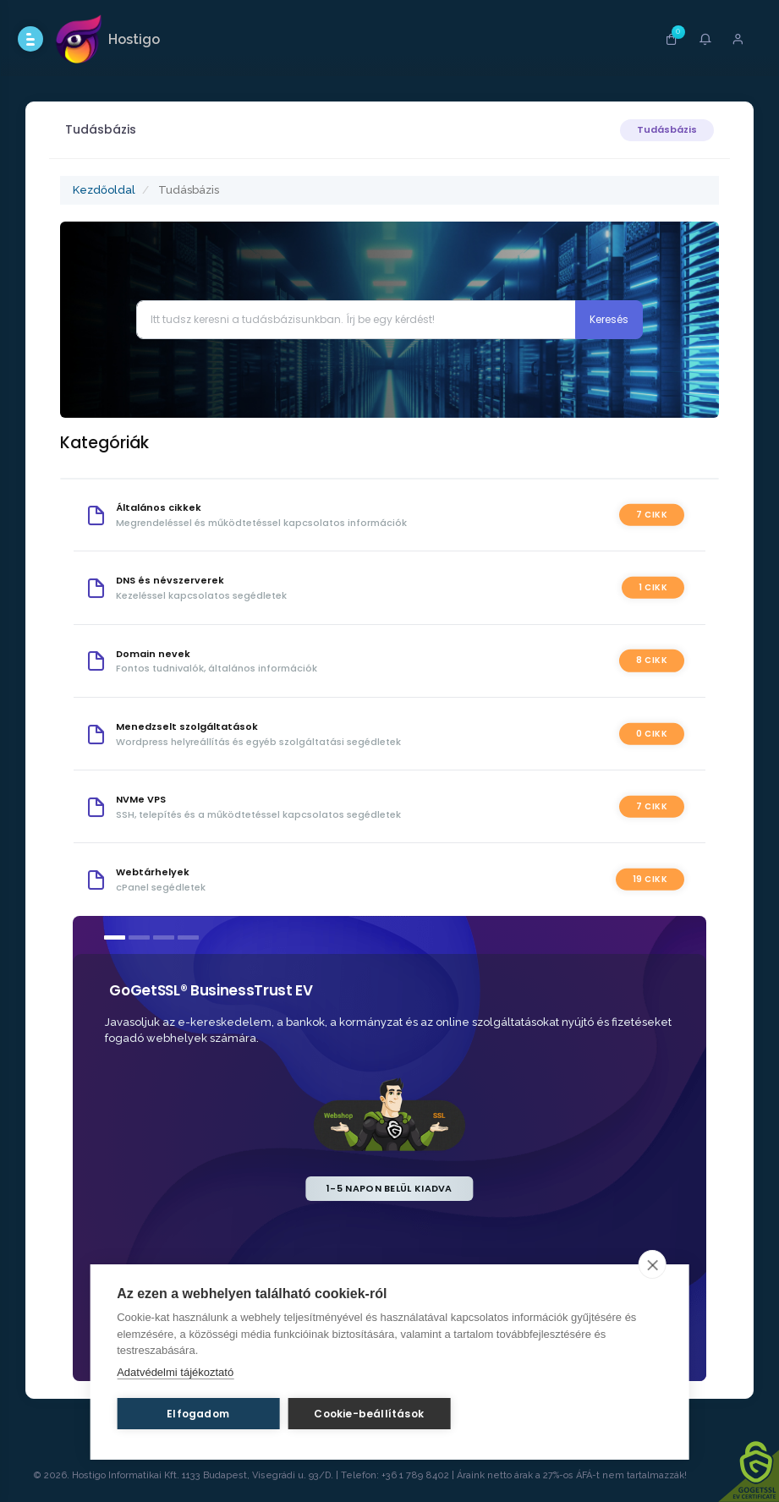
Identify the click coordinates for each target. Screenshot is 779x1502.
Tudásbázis (667, 129)
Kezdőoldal (104, 190)
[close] (653, 1264)
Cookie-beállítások (369, 1413)
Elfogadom (198, 1413)
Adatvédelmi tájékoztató (175, 1372)
